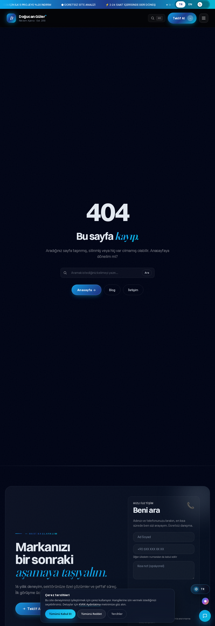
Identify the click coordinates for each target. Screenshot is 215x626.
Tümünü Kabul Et (60, 614)
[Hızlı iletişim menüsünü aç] (205, 616)
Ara (147, 272)
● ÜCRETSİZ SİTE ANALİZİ (58, 4)
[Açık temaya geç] (203, 4)
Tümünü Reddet (91, 614)
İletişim (133, 290)
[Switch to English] (200, 589)
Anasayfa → (86, 290)
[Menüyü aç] (203, 18)
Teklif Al (183, 18)
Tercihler (117, 614)
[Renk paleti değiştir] (205, 601)
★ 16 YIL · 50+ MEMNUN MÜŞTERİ (167, 4)
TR (180, 4)
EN (190, 4)
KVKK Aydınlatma (90, 604)
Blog (112, 290)
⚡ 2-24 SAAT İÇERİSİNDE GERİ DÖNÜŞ (110, 4)
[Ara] (156, 18)
